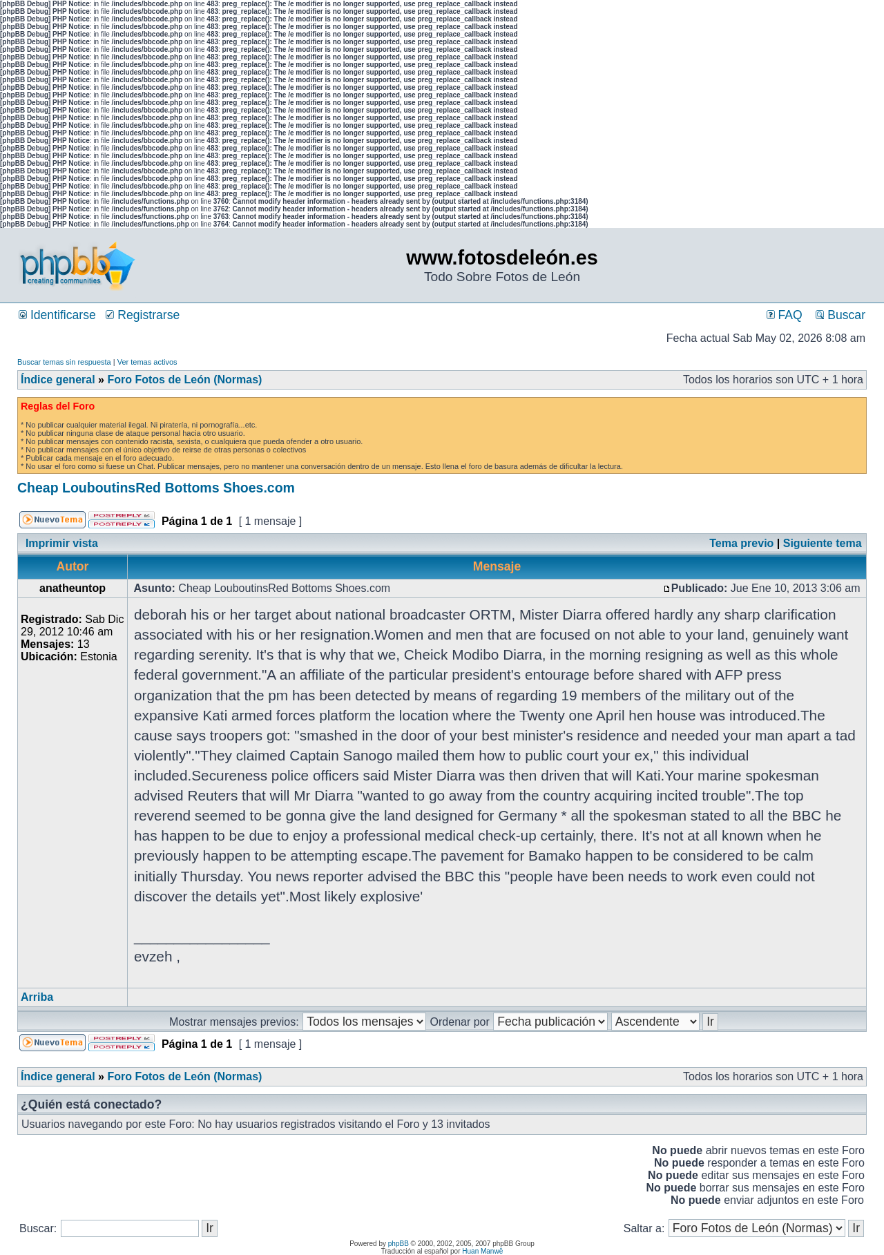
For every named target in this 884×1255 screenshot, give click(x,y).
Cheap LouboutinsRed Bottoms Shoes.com (156, 487)
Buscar (840, 315)
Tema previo (741, 543)
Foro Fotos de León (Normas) (184, 379)
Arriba (37, 997)
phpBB (398, 1243)
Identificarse (57, 315)
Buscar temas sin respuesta (64, 362)
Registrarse (143, 315)
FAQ (785, 315)
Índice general (58, 379)
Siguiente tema (822, 543)
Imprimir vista (62, 543)
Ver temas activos (147, 362)
